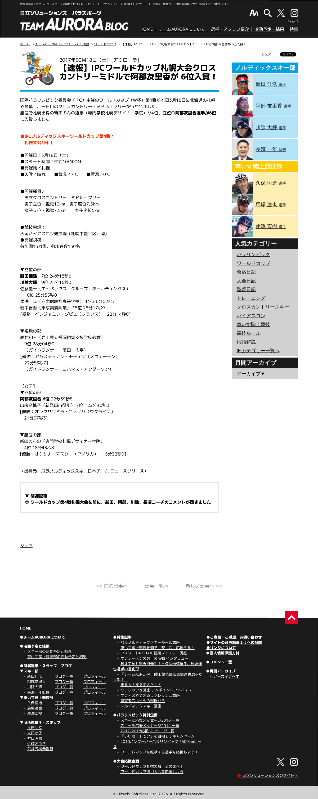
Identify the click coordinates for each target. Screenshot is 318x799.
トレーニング (251, 298)
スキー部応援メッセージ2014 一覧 (149, 725)
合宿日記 (246, 272)
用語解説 (246, 342)
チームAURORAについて (182, 29)
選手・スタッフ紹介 (230, 29)
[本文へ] (293, 21)
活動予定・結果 (269, 29)
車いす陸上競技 (253, 324)
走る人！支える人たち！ (140, 684)
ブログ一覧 (64, 676)
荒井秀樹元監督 (40, 748)
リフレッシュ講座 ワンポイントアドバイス (156, 690)
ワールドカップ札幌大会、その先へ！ (151, 766)
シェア (26, 545)
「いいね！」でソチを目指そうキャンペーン (157, 736)
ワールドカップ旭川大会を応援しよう (151, 771)
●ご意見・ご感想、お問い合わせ (234, 637)
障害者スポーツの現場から (142, 700)
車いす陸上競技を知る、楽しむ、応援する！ (157, 647)
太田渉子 (34, 732)
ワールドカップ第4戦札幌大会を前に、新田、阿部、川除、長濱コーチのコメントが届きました (120, 502)
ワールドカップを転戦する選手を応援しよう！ (159, 752)
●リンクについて (221, 647)
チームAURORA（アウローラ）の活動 (62, 44)
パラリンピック (253, 254)
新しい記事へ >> (203, 586)
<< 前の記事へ (112, 586)
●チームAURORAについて (42, 637)
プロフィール (94, 676)
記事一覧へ (156, 586)
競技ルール (249, 333)
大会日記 (246, 280)
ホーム (25, 44)
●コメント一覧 (219, 661)
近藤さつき (36, 743)
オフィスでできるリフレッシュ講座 (150, 695)
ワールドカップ (105, 44)
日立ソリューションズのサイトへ (268, 775)
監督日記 (246, 289)
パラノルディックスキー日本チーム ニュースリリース (92, 471)
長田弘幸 (34, 727)
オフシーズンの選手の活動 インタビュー (154, 658)
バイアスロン (251, 315)
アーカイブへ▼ (226, 676)
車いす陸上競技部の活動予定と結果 (57, 656)
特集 (294, 29)
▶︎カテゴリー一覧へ (258, 350)
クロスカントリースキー (263, 307)
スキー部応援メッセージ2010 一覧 (149, 720)
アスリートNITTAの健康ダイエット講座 (153, 652)
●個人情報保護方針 (222, 652)
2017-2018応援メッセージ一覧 (147, 730)
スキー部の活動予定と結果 (49, 651)
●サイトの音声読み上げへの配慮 (234, 642)
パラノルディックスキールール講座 (150, 642)
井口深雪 (34, 738)
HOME (146, 29)
